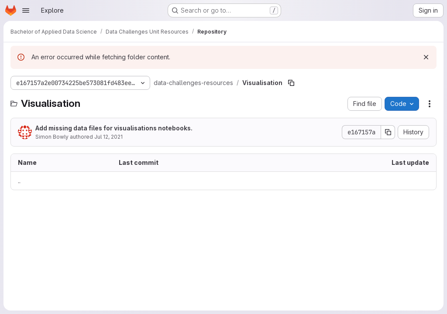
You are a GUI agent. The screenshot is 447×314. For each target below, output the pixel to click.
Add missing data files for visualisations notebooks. (114, 128)
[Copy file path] (291, 83)
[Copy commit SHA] (388, 132)
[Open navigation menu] (26, 10)
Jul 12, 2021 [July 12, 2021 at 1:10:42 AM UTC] (108, 136)
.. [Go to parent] (19, 180)
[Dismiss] (426, 57)
